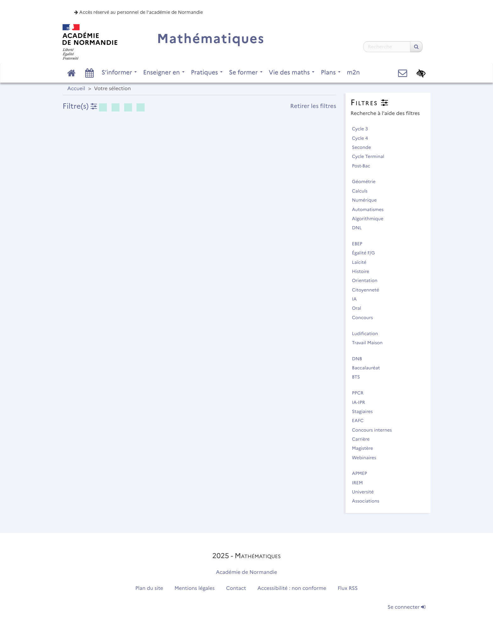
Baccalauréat (368, 368)
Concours (365, 317)
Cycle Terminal (371, 156)
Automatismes (370, 209)
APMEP (362, 473)
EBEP (360, 244)
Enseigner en (164, 72)
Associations (368, 501)
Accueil (76, 89)
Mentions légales (194, 588)
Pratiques (207, 72)
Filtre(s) (80, 106)
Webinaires (367, 457)
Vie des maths (292, 72)
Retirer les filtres (313, 106)
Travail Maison (370, 342)
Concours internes (374, 430)
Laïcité (362, 262)
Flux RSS (348, 588)
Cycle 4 (363, 138)
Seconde (364, 147)
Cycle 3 (363, 129)
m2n (353, 72)
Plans (331, 72)
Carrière (363, 439)
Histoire (363, 271)
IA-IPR (361, 402)
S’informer (119, 72)
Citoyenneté (368, 290)
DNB (360, 359)
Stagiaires (365, 411)
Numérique (367, 200)
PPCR (360, 393)
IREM (360, 483)
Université (365, 492)
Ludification (368, 333)
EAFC (360, 420)
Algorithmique (370, 218)
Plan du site (149, 588)
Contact (236, 588)
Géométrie (366, 181)
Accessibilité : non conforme (292, 588)
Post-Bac (364, 166)
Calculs (362, 191)
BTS (358, 377)
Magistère (365, 448)
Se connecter (406, 607)
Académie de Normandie (246, 572)
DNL (359, 228)
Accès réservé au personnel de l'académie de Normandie (138, 12)
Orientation (367, 280)
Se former (246, 72)
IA (357, 299)
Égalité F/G (366, 253)
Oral (359, 308)
